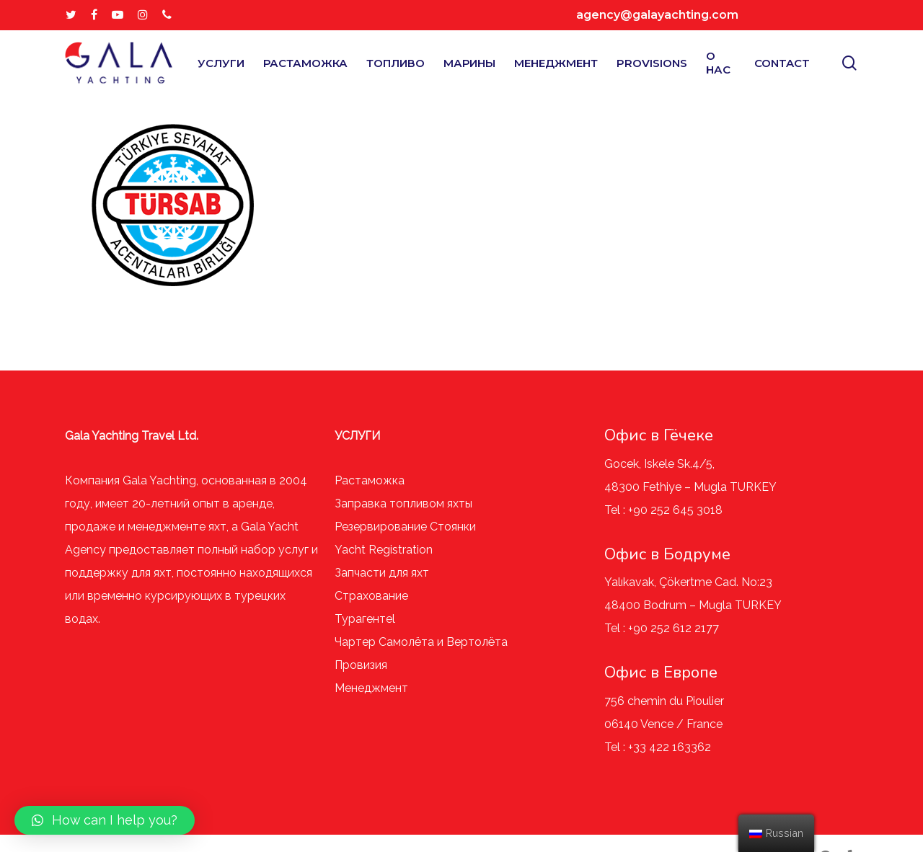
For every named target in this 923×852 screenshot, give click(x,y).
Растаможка (370, 480)
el (390, 619)
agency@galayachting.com (657, 15)
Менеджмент (371, 688)
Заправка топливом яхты (403, 503)
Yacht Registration (384, 549)
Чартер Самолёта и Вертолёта (421, 642)
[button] (104, 820)
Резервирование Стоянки (405, 526)
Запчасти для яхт (382, 573)
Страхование (371, 596)
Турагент (360, 619)
